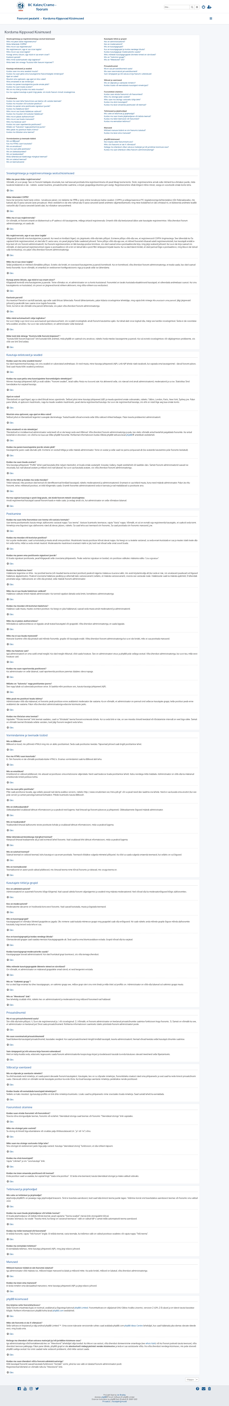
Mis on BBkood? (13, 141)
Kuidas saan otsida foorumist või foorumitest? (123, 94)
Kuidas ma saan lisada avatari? (19, 87)
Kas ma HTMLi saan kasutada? (19, 143)
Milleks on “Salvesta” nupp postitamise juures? (25, 127)
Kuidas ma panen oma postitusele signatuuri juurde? (28, 106)
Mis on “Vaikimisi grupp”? (114, 57)
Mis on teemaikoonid (15, 162)
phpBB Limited (81, 1307)
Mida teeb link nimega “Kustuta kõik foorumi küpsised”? (30, 62)
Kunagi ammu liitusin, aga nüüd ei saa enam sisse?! (28, 54)
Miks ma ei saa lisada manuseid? (20, 119)
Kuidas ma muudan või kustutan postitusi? (24, 103)
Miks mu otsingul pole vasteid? (117, 97)
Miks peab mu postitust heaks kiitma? (22, 129)
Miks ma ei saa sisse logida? (18, 52)
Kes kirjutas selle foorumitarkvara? (118, 142)
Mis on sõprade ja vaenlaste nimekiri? (120, 83)
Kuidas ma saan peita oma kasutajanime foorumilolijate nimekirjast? (35, 74)
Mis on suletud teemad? (16, 159)
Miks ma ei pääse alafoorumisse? (20, 116)
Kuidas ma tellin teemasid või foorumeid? (121, 119)
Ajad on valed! (12, 76)
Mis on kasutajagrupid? (113, 46)
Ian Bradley (121, 1395)
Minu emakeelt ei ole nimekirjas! (20, 81)
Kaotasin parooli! (13, 57)
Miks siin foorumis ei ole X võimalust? (120, 144)
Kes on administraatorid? (114, 41)
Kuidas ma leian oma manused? (117, 133)
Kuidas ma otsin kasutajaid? (116, 102)
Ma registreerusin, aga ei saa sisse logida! (23, 49)
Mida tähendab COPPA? (16, 44)
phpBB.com (58, 1310)
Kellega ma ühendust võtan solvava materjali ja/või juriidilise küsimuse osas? (136, 147)
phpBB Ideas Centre (133, 1325)
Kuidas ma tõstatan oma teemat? (20, 132)
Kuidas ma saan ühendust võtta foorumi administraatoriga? (129, 150)
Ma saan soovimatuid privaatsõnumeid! (120, 71)
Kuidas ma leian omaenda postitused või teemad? (125, 105)
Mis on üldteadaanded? (16, 151)
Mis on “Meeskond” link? (114, 59)
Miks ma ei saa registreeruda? (19, 46)
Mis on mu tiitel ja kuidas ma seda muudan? (25, 89)
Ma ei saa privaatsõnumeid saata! (118, 68)
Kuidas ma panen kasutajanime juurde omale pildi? (27, 84)
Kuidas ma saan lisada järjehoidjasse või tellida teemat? (127, 116)
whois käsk (150, 1343)
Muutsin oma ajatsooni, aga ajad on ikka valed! (26, 79)
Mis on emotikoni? (14, 146)
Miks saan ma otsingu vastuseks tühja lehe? (122, 99)
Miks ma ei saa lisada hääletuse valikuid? (23, 111)
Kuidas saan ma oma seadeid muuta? (22, 71)
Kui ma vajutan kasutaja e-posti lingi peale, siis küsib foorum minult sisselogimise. (40, 92)
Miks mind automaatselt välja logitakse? (23, 59)
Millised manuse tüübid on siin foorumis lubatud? (125, 130)
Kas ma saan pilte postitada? (18, 149)
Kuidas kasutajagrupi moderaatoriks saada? (122, 52)
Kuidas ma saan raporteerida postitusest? (23, 124)
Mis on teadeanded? (15, 154)
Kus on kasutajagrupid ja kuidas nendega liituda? (124, 49)
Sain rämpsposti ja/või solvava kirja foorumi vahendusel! (128, 74)
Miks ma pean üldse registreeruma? (21, 41)
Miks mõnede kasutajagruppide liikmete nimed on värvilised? (130, 54)
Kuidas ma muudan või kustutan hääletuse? (24, 114)
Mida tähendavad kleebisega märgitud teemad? (26, 156)
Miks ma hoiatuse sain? (16, 122)
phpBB (129, 435)
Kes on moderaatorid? (113, 44)
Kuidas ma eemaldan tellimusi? (117, 121)
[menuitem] (203, 7)
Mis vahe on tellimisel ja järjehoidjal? (119, 113)
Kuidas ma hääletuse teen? (17, 109)
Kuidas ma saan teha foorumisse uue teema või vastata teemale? (33, 101)
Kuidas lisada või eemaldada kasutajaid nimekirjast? (126, 85)
